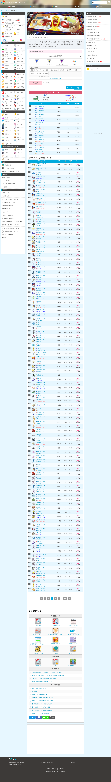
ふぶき (38, 316)
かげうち (39, 367)
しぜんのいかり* (41, 401)
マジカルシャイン (41, 221)
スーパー (37, 62)
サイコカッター (41, 309)
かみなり (39, 487)
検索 (78, 88)
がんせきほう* (40, 251)
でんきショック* (41, 361)
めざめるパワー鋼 (41, 168)
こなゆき (39, 425)
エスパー (62, 70)
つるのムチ (40, 374)
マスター (61, 62)
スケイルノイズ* (41, 281)
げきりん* (39, 530)
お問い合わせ (62, 769)
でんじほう (40, 363)
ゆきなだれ (40, 273)
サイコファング (41, 444)
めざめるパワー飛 (41, 202)
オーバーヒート (41, 303)
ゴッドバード (40, 414)
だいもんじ (40, 449)
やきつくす (40, 357)
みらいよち (40, 328)
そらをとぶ (40, 543)
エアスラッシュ (40, 118)
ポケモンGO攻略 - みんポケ (15, 2)
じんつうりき (40, 262)
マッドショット (41, 254)
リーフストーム (41, 298)
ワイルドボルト (41, 517)
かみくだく (40, 500)
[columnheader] (41, 103)
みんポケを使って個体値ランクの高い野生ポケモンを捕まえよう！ (49, 675)
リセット (69, 88)
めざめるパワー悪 (41, 164)
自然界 (69, 70)
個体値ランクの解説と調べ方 (39, 694)
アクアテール (40, 479)
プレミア (38, 70)
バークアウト (40, 284)
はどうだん (40, 539)
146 (65, 598)
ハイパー (49, 62)
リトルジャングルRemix (50, 70)
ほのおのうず (40, 442)
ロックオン (40, 322)
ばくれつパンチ (41, 397)
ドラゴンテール (40, 106)
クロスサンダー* (41, 440)
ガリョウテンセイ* (41, 108)
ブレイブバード (41, 311)
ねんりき (39, 211)
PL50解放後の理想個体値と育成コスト (42, 681)
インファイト (40, 268)
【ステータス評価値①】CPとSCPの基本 (42, 697)
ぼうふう (39, 419)
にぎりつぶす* (40, 165)
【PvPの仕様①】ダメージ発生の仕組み (42, 704)
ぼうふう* (38, 116)
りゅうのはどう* (41, 590)
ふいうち (39, 258)
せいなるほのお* (41, 200)
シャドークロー (41, 232)
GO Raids (72, 762)
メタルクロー (40, 194)
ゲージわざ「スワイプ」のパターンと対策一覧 (44, 678)
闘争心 (33, 73)
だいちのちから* (41, 307)
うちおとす (40, 249)
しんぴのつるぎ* (41, 183)
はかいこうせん (41, 337)
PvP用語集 (34, 691)
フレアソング (40, 358)
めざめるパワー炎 (41, 198)
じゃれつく (40, 526)
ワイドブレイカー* (41, 129)
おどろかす (40, 584)
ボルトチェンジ (41, 515)
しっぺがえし (40, 466)
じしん (38, 225)
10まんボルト (40, 217)
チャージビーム (41, 438)
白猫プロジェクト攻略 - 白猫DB (16, 762)
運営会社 (54, 769)
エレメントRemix (42, 73)
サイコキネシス (41, 234)
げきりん (38, 112)
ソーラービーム (41, 247)
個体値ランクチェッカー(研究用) (40, 713)
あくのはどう (40, 260)
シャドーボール (41, 294)
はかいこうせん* (41, 491)
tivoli (46, 37)
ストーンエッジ (41, 384)
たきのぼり (40, 172)
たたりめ (39, 348)
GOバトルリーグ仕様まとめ (39, 688)
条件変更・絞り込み (55, 78)
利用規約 (48, 769)
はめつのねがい (41, 230)
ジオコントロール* (42, 352)
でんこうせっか (41, 266)
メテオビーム (40, 187)
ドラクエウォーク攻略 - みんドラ (47, 762)
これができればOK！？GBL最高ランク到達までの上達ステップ (48, 672)
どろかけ (39, 408)
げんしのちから (40, 141)
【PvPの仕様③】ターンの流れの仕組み (42, 710)
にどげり (39, 533)
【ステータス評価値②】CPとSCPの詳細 (42, 701)
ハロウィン (76, 70)
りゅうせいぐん (41, 178)
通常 (32, 70)
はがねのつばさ (41, 575)
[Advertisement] (55, 738)
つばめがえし (39, 133)
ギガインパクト (41, 195)
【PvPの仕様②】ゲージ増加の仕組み (41, 707)
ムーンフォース (41, 208)
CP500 (74, 62)
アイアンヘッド (41, 461)
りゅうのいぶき (41, 241)
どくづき (39, 279)
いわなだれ (40, 436)
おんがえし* (40, 174)
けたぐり (39, 181)
